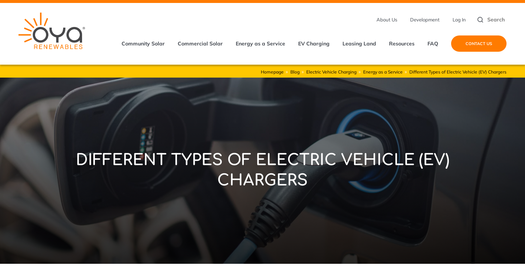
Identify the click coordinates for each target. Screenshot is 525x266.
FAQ (432, 43)
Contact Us (479, 43)
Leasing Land (359, 43)
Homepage (272, 72)
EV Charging (314, 43)
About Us (386, 20)
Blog (295, 72)
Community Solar (143, 43)
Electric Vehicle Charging (331, 72)
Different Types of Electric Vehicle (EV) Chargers (458, 72)
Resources (402, 43)
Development (425, 20)
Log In (459, 20)
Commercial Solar (200, 43)
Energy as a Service (260, 43)
